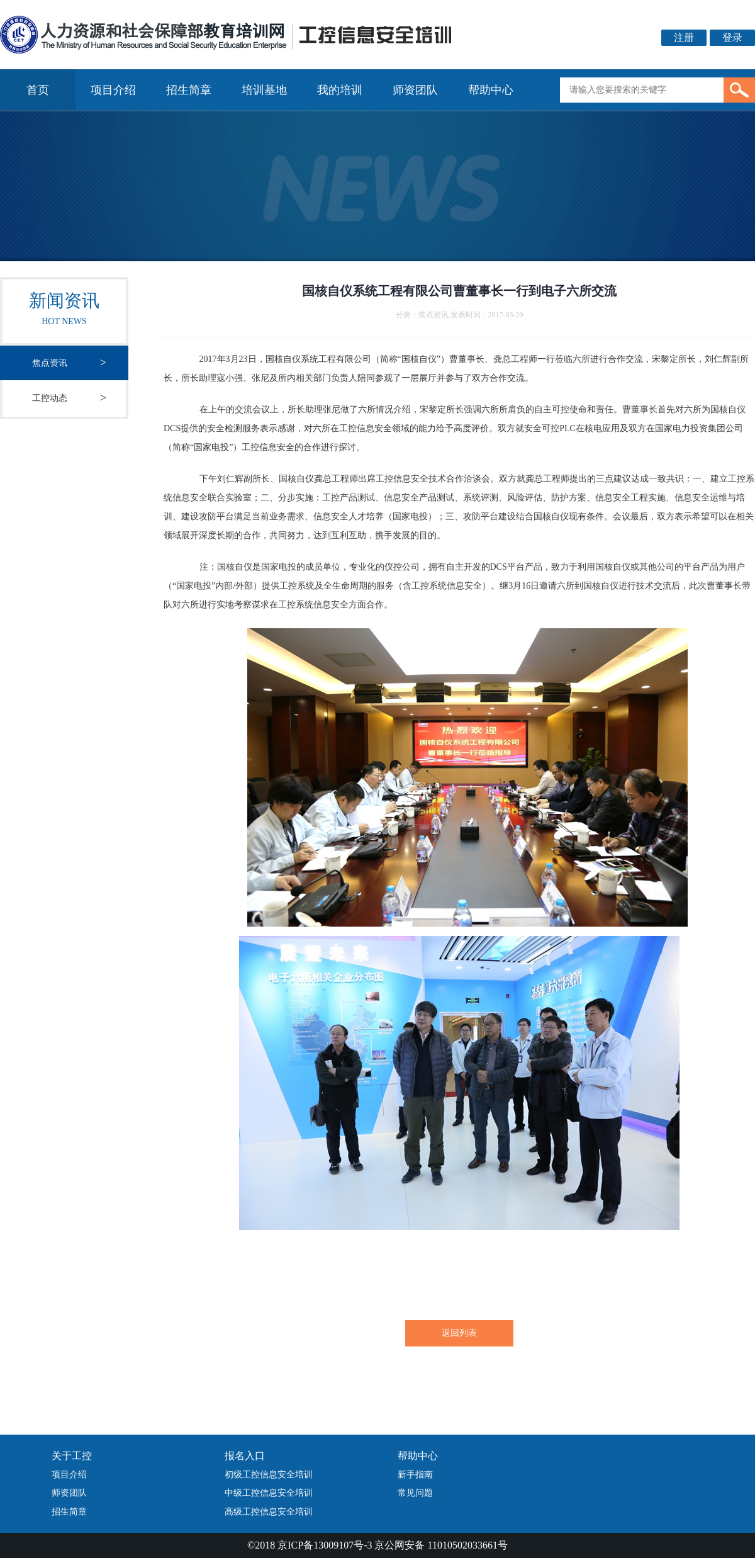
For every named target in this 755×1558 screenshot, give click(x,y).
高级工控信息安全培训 (269, 1511)
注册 (684, 37)
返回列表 (459, 1333)
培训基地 (264, 90)
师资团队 (415, 90)
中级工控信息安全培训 (269, 1493)
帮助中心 (490, 90)
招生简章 (188, 90)
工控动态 (49, 398)
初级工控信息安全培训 (269, 1474)
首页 (37, 90)
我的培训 (339, 90)
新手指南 (415, 1474)
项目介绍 (113, 90)
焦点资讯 (49, 363)
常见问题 (415, 1493)
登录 (732, 37)
